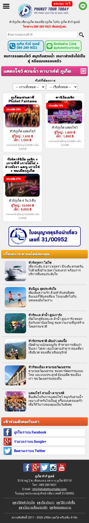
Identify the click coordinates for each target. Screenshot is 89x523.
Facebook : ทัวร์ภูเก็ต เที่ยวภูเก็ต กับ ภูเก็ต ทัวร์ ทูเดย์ (27, 467)
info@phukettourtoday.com (49, 489)
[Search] (81, 35)
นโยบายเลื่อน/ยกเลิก (35, 507)
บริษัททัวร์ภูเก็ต (25, 502)
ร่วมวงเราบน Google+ (30, 441)
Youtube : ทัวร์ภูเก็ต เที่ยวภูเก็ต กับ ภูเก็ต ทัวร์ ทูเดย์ (61, 467)
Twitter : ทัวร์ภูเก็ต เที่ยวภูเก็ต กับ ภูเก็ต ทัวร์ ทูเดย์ (44, 467)
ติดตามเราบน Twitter (29, 451)
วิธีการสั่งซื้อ (67, 502)
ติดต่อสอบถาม (62, 507)
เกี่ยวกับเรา (47, 502)
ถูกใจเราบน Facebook (30, 432)
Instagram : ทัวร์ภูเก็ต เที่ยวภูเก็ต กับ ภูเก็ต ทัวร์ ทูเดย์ (53, 467)
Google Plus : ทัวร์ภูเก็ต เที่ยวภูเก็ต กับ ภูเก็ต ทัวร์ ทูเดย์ (36, 467)
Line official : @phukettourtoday (83, 6)
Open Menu (6, 6)
